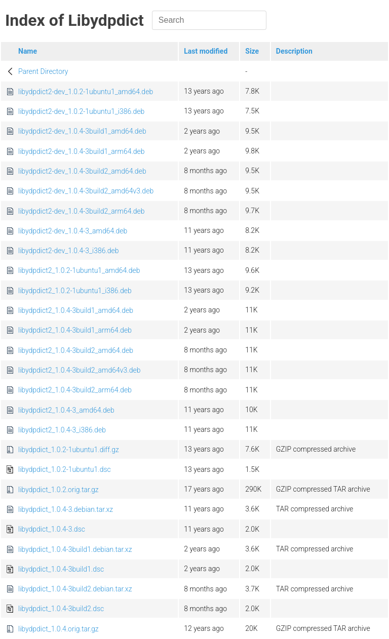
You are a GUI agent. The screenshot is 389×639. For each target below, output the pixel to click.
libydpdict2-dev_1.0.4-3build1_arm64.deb (81, 151)
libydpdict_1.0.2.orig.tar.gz (58, 490)
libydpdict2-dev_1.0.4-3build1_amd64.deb (82, 131)
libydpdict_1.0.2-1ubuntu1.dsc (64, 469)
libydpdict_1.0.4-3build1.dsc (61, 569)
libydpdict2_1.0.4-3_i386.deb (62, 430)
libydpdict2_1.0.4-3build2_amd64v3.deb (79, 370)
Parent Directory (43, 71)
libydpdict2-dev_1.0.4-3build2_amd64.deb (82, 171)
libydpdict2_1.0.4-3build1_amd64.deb (75, 310)
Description (294, 51)
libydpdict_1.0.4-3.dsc (51, 529)
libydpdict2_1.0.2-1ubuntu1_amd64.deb (79, 270)
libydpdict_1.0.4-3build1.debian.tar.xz (75, 549)
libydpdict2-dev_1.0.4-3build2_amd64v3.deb (85, 191)
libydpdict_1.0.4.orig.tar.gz (58, 629)
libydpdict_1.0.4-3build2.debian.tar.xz (75, 589)
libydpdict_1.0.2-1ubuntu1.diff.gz (68, 450)
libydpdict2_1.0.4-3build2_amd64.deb (75, 350)
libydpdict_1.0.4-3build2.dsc (61, 609)
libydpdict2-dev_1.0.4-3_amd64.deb (72, 231)
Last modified (205, 51)
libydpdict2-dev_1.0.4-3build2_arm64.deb (81, 211)
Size (252, 51)
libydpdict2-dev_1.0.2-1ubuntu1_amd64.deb (85, 92)
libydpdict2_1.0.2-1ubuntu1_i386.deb (75, 291)
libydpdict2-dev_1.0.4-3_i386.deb (68, 251)
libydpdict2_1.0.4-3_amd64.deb (66, 410)
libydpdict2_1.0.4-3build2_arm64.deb (75, 390)
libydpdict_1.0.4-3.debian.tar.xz (65, 509)
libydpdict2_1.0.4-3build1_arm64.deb (75, 330)
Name (27, 51)
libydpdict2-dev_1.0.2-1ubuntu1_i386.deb (81, 111)
